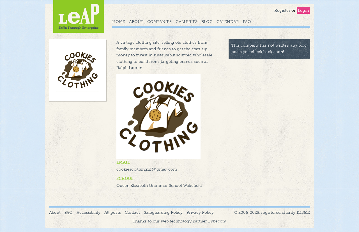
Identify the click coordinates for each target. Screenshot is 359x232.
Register (282, 10)
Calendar (228, 22)
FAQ (247, 22)
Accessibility (88, 212)
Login (303, 10)
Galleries (186, 22)
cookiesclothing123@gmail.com (146, 169)
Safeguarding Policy (163, 212)
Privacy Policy (200, 212)
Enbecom (217, 221)
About (136, 22)
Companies (159, 22)
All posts (112, 212)
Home (118, 22)
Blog (207, 22)
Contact (132, 212)
